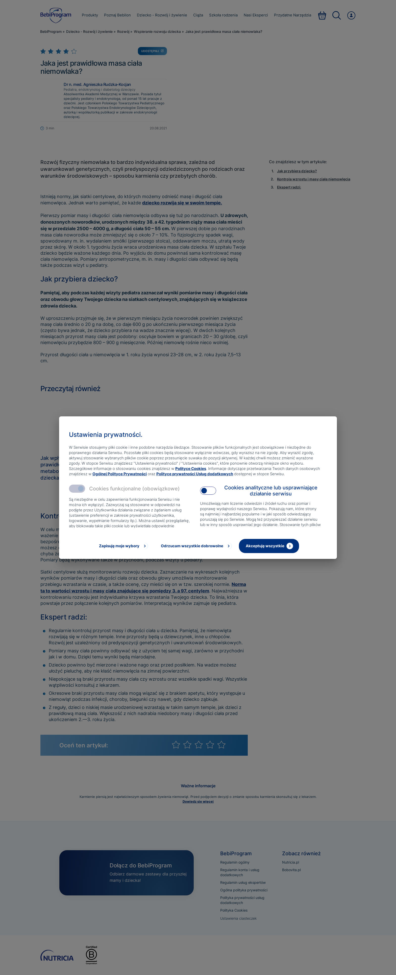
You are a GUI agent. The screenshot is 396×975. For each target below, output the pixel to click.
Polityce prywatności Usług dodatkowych (194, 473)
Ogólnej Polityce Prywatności (119, 473)
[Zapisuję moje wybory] (123, 546)
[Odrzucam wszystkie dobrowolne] (196, 546)
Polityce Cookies (190, 468)
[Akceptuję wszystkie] (269, 546)
